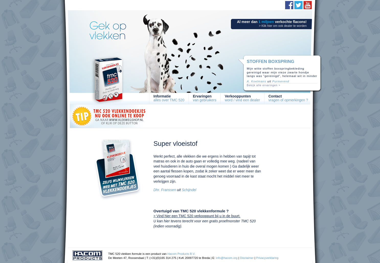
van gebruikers (204, 98)
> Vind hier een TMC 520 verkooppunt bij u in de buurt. (196, 216)
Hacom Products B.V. (181, 253)
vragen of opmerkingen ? (288, 98)
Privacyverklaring (267, 257)
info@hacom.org (227, 257)
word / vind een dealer (242, 98)
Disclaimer (247, 257)
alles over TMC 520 (168, 98)
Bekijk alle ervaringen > (263, 85)
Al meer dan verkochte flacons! (272, 24)
